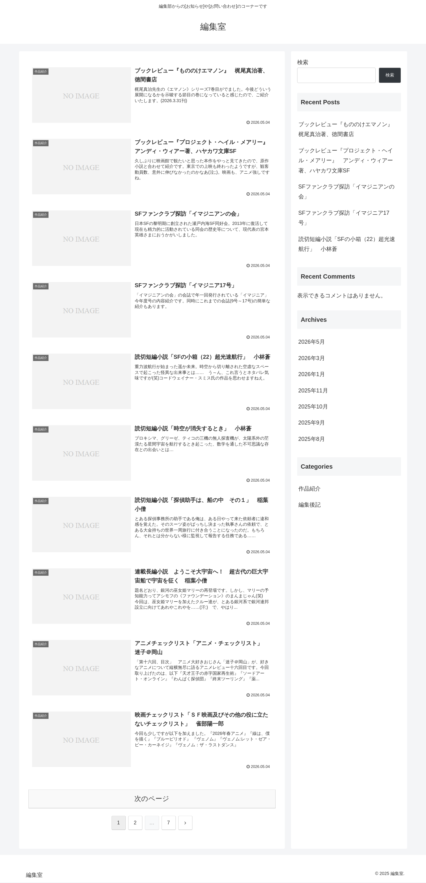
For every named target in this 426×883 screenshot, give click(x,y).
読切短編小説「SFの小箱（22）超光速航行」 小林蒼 (346, 244)
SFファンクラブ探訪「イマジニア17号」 (344, 218)
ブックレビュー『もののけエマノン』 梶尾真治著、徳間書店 (348, 129)
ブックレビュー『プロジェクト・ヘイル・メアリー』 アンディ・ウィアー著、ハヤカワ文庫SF (345, 160)
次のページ (151, 799)
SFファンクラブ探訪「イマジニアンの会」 (346, 192)
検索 (302, 62)
